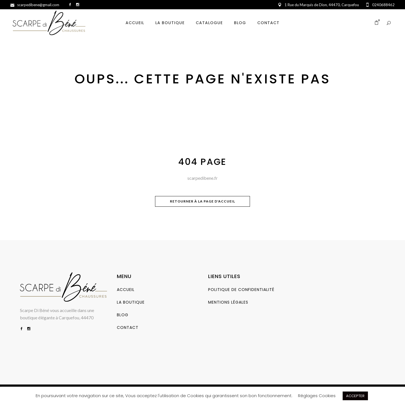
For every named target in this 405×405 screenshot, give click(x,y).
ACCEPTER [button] (355, 396)
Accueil (126, 289)
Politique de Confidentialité (241, 289)
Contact (127, 327)
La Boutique (131, 302)
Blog (122, 315)
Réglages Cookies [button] (317, 396)
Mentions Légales (228, 302)
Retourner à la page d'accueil (202, 201)
